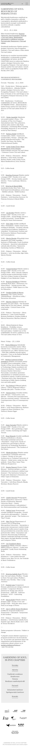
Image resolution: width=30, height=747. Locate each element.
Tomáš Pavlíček (11, 269)
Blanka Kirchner (11, 453)
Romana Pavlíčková (13, 282)
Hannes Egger (11, 393)
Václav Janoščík (11, 117)
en (22, 3)
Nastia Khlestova (11, 345)
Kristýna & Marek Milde (14, 186)
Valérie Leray (10, 510)
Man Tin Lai (10, 521)
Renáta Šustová (11, 467)
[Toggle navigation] (26, 4)
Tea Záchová (10, 386)
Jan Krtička (10, 213)
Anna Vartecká (11, 425)
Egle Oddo (9, 224)
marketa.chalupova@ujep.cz (10, 645)
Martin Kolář (10, 600)
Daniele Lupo (10, 585)
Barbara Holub (11, 134)
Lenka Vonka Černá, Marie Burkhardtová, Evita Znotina (12, 148)
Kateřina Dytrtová (12, 175)
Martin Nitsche (11, 238)
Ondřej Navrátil (11, 498)
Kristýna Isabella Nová (13, 574)
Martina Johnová (12, 302)
